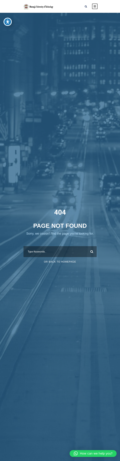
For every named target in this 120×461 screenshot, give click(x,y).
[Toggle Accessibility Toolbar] (8, 18)
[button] (93, 453)
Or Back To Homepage (60, 261)
